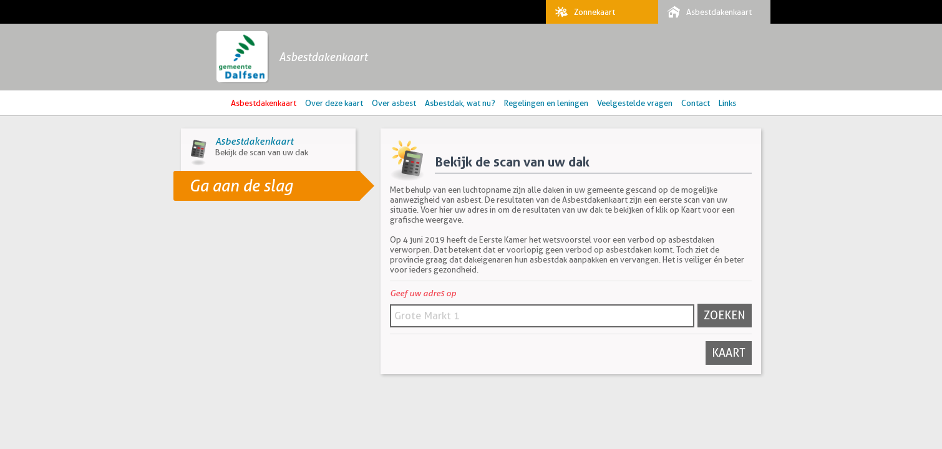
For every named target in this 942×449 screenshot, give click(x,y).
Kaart (728, 352)
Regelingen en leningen (546, 103)
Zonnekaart (582, 12)
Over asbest (394, 103)
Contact (695, 103)
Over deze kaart (334, 103)
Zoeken (724, 315)
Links (727, 103)
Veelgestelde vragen (635, 103)
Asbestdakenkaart (706, 12)
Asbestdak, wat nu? (460, 103)
